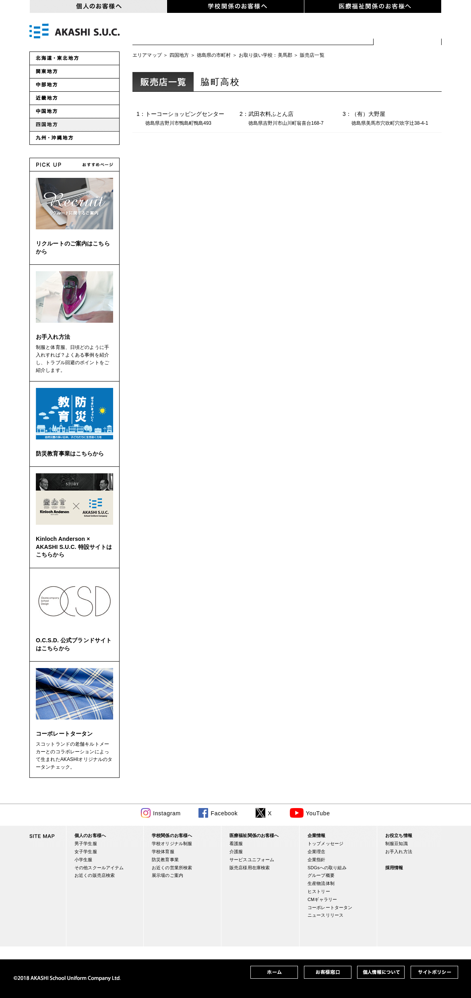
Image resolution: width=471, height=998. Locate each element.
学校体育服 (163, 851)
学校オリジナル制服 (172, 843)
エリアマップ (147, 55)
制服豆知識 (396, 843)
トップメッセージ (325, 843)
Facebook (224, 813)
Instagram (167, 813)
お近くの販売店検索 (408, 32)
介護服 (236, 851)
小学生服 (269, 32)
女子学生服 (214, 32)
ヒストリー (319, 891)
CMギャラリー (322, 899)
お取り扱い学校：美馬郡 (265, 55)
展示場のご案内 (167, 875)
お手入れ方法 (53, 337)
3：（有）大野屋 (392, 119)
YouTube (318, 813)
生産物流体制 (321, 883)
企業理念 (317, 851)
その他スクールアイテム (99, 867)
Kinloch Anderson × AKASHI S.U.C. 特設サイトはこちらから (74, 547)
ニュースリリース (325, 915)
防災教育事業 (165, 859)
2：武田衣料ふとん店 (289, 119)
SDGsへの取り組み (327, 867)
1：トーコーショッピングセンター (186, 119)
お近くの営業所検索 (172, 867)
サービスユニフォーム (251, 859)
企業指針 (317, 859)
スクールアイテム (335, 32)
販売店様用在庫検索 (249, 867)
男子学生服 (159, 32)
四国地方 (179, 55)
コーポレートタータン (64, 733)
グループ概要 (321, 875)
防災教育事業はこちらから (70, 453)
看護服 (236, 843)
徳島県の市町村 (214, 55)
